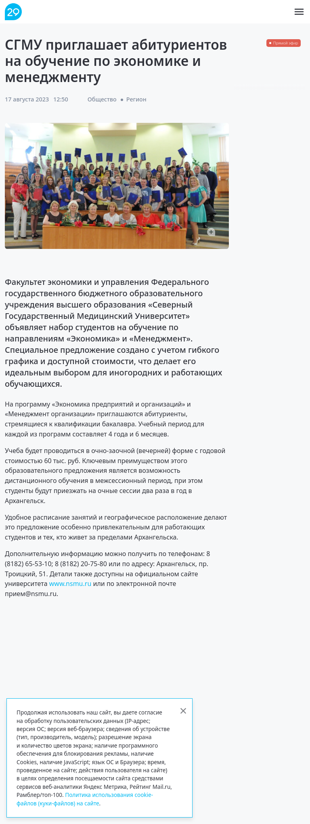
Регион (136, 99)
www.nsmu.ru (70, 583)
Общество (102, 99)
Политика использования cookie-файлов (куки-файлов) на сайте (85, 799)
